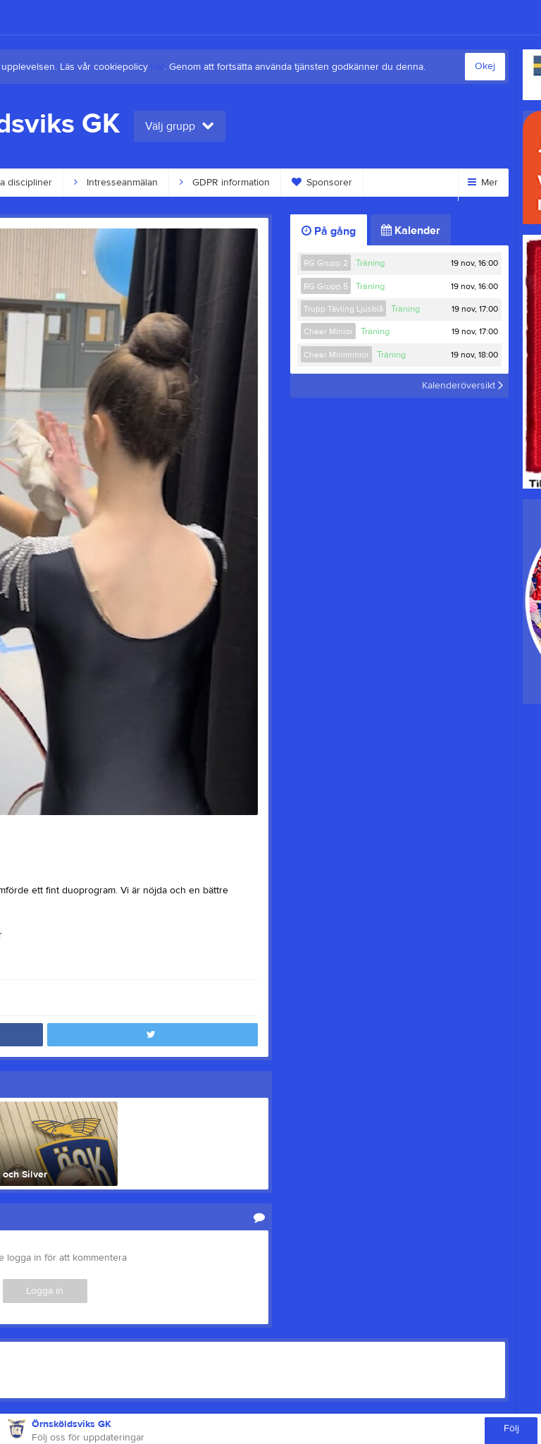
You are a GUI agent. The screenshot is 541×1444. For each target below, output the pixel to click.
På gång (328, 231)
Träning (370, 263)
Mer (483, 182)
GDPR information (225, 182)
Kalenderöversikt (462, 385)
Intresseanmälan (116, 182)
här (157, 67)
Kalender (410, 231)
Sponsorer (322, 182)
